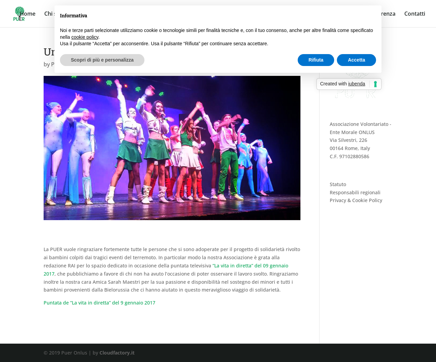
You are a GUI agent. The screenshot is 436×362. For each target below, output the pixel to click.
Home (27, 14)
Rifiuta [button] (316, 60)
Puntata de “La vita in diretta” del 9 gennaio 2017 (99, 302)
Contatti (414, 14)
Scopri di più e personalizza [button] (102, 60)
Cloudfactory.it (117, 352)
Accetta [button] (356, 60)
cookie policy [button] (84, 37)
